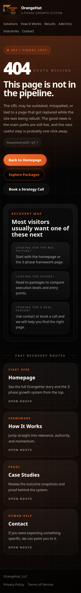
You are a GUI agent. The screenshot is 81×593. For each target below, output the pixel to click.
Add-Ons (65, 24)
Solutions (10, 24)
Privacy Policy (13, 584)
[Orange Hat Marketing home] (32, 10)
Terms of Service (40, 584)
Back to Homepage (25, 160)
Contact (28, 31)
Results (49, 24)
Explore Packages (24, 174)
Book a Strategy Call (26, 189)
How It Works (31, 24)
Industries (11, 31)
